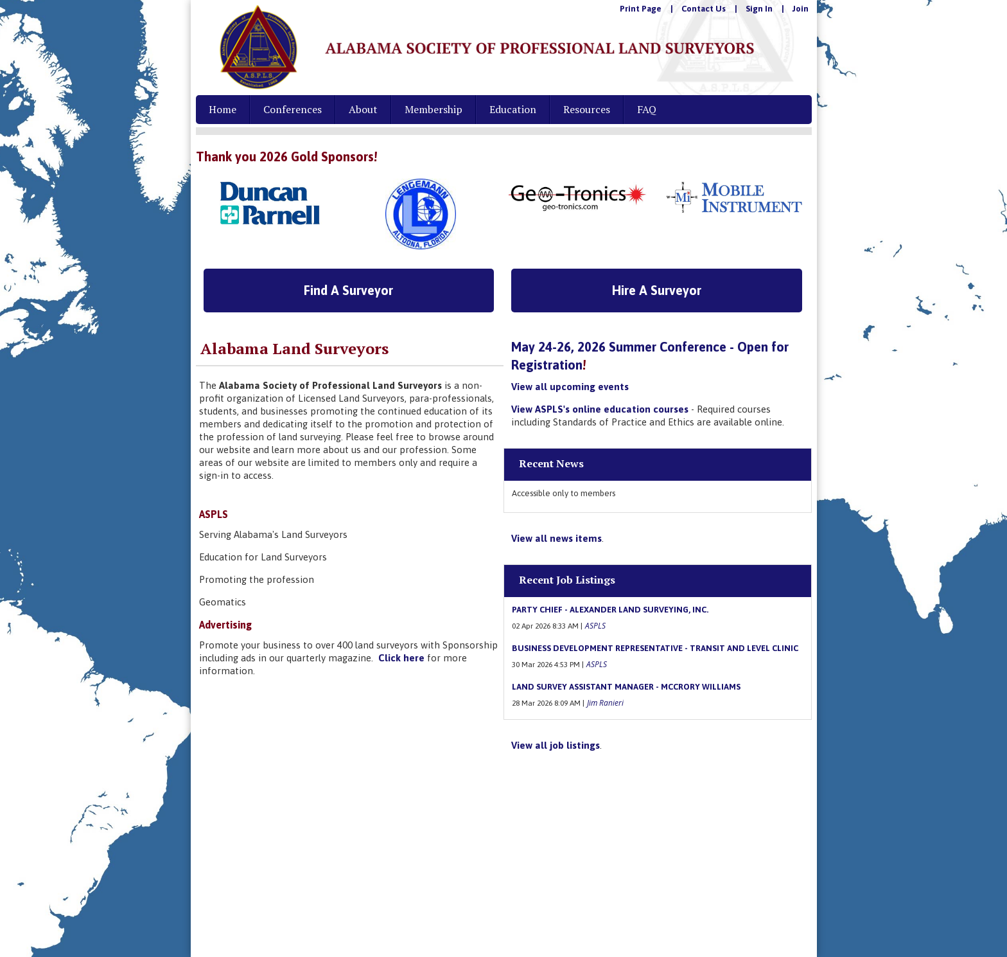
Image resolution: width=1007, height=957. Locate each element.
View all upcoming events (570, 386)
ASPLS (595, 625)
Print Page (640, 8)
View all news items (556, 538)
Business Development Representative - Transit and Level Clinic (655, 648)
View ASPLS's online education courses (599, 409)
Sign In (759, 8)
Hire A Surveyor (656, 290)
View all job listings (555, 745)
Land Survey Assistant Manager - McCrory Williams (626, 687)
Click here (401, 657)
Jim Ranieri (605, 702)
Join (800, 8)
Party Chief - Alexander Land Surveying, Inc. (610, 609)
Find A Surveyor (348, 290)
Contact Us (703, 8)
